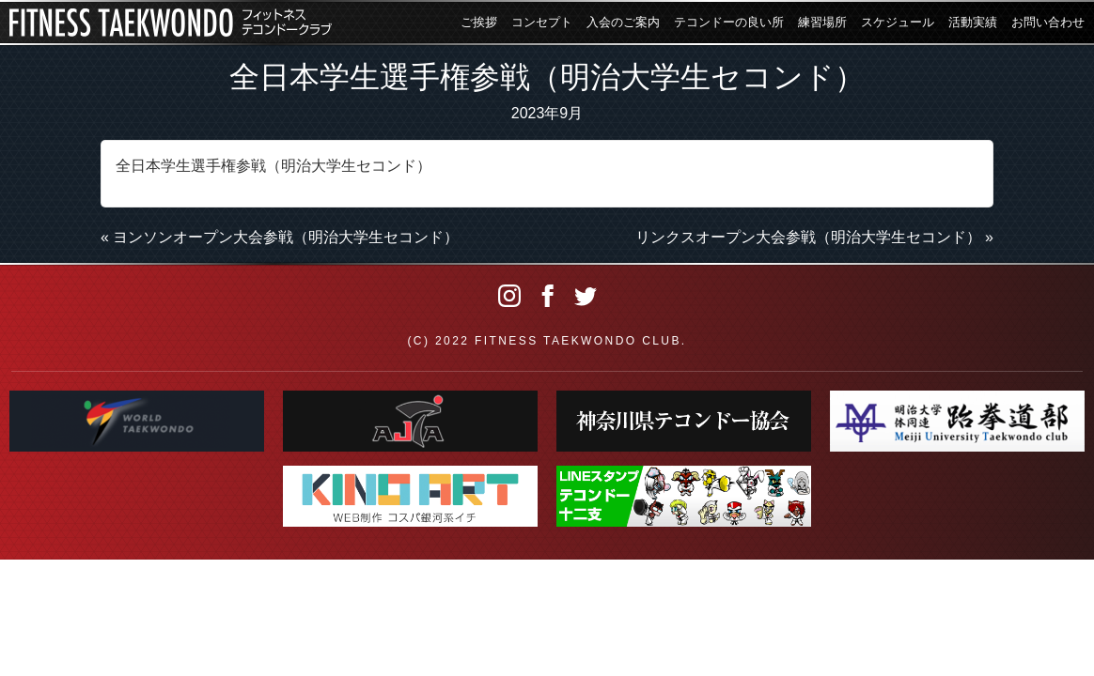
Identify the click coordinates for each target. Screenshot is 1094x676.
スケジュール (897, 22)
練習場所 (822, 22)
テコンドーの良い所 (729, 22)
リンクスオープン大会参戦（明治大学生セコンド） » (814, 237)
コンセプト (541, 22)
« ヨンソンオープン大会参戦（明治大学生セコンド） (280, 237)
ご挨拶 (479, 22)
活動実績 (972, 22)
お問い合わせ (1048, 22)
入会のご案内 (623, 22)
